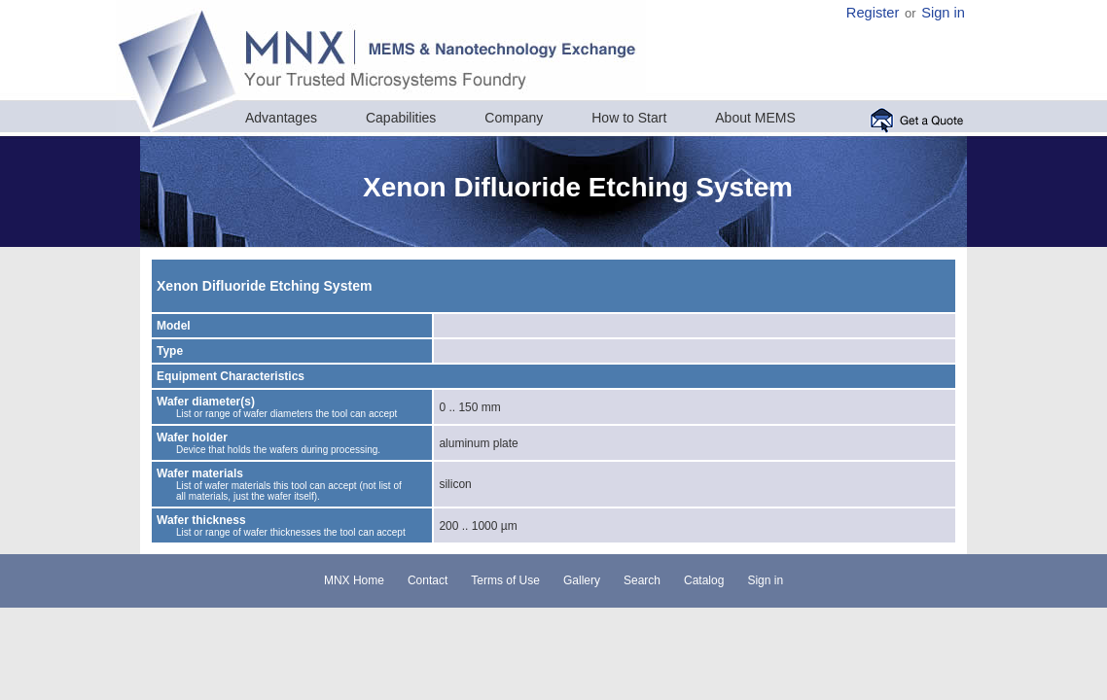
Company (513, 117)
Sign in (943, 12)
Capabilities (401, 117)
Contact (427, 580)
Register (873, 12)
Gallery (581, 580)
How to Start (628, 117)
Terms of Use (505, 580)
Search (642, 580)
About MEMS (755, 117)
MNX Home (354, 580)
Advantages (281, 117)
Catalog (704, 580)
